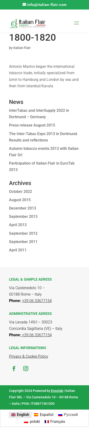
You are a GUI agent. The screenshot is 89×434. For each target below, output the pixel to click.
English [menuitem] (23, 414)
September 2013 (23, 216)
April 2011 (18, 250)
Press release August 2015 (32, 125)
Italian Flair (22, 48)
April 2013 (18, 225)
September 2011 (23, 241)
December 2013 (22, 208)
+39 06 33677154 (36, 335)
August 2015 (20, 200)
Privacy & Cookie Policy (28, 356)
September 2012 (23, 233)
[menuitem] (20, 415)
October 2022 (20, 191)
